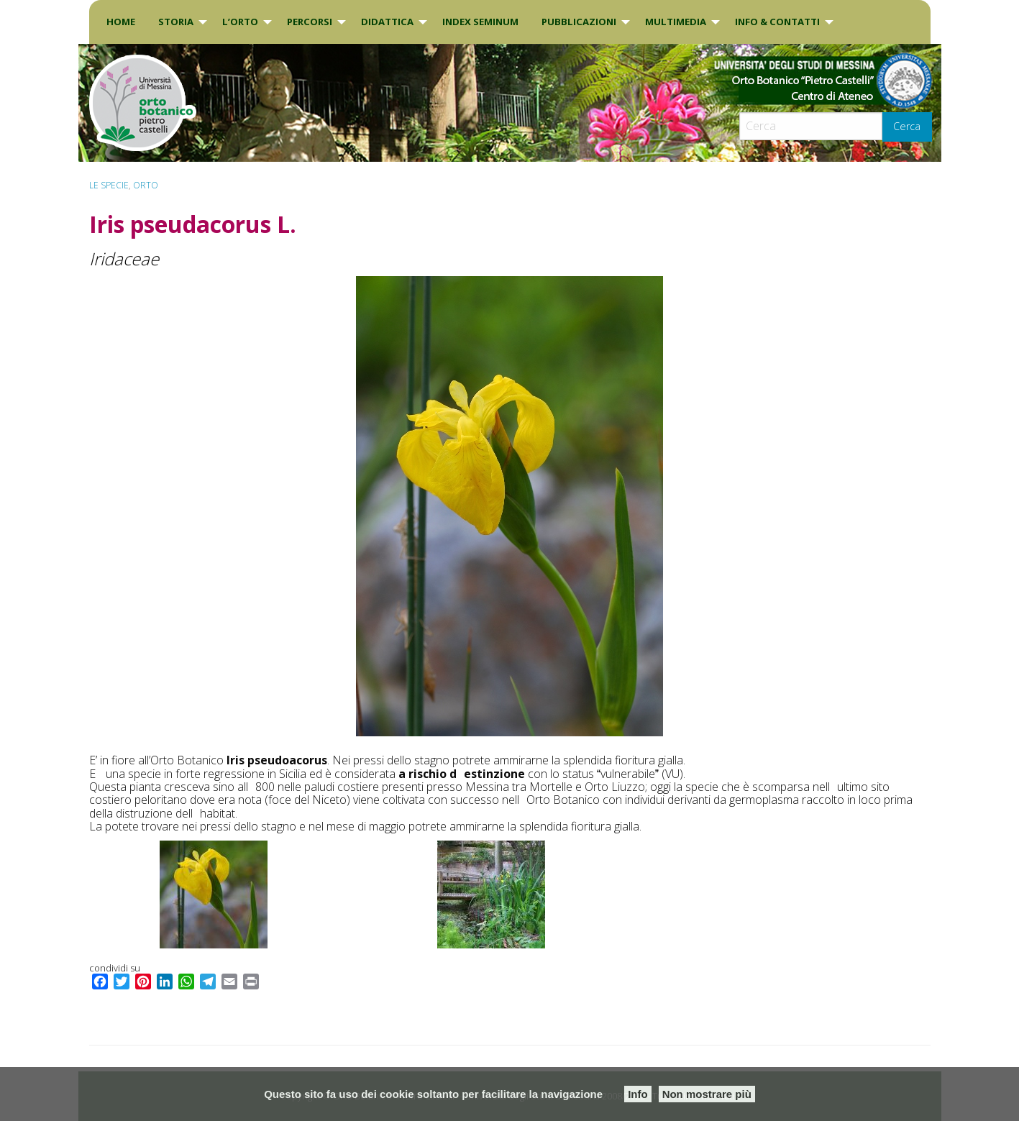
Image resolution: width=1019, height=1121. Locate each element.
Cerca (906, 126)
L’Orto (240, 21)
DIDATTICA (387, 21)
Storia (175, 21)
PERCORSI (309, 21)
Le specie (109, 185)
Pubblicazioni (579, 21)
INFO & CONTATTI (777, 21)
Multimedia (675, 21)
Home (120, 21)
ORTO (145, 185)
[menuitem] (121, 22)
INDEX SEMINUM (480, 21)
